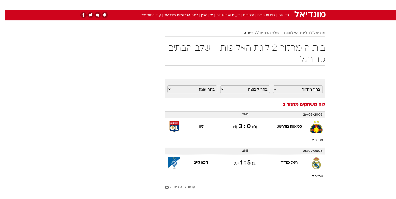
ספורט (270, 5)
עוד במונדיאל (146, 15)
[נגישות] (7, 5)
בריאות (195, 5)
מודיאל (314, 33)
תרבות (254, 5)
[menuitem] (284, 5)
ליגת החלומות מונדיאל (176, 15)
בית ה (244, 33)
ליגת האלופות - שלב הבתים (279, 33)
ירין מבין (202, 15)
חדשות (287, 5)
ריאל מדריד (284, 162)
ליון (196, 126)
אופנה (140, 5)
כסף (223, 5)
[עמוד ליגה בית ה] (240, 187)
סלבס (237, 5)
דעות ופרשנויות (223, 15)
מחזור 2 (312, 140)
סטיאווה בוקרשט (284, 126)
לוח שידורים (261, 15)
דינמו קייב (196, 162)
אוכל (210, 5)
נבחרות (243, 15)
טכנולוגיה (158, 5)
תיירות (177, 5)
